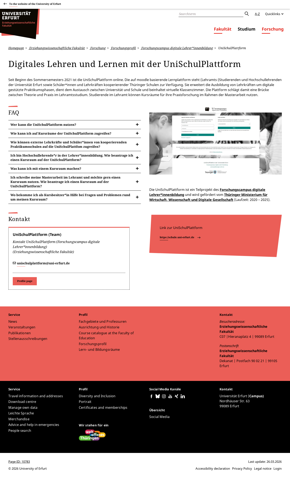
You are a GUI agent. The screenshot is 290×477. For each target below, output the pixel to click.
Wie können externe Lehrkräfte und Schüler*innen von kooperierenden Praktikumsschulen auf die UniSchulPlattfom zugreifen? (68, 144)
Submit (246, 14)
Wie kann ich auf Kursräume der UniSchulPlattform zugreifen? (60, 133)
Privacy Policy (242, 468)
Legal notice (262, 468)
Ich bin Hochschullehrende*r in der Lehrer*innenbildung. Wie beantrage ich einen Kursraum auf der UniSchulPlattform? (71, 157)
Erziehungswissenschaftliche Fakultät (56, 48)
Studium (247, 29)
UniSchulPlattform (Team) (37, 234)
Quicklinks (272, 14)
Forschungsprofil (123, 48)
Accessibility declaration (212, 468)
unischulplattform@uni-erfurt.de (43, 263)
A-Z (257, 14)
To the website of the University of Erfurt (35, 4)
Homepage (16, 48)
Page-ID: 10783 (19, 461)
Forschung (273, 29)
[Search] (211, 14)
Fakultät (222, 29)
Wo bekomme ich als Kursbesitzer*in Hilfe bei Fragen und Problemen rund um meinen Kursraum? (70, 197)
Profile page (24, 281)
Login (277, 468)
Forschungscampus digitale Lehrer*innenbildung (177, 48)
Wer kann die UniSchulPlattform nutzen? (43, 124)
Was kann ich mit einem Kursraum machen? (45, 168)
